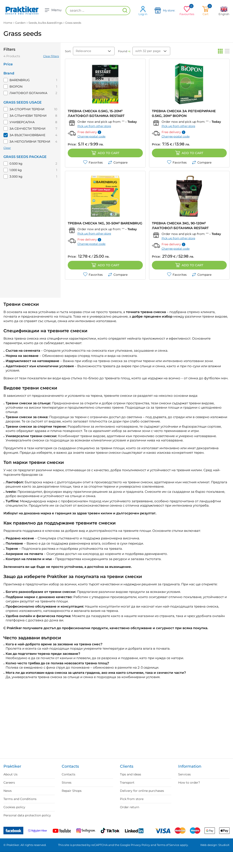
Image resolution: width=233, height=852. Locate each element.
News (7, 791)
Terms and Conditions (19, 799)
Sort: (68, 51)
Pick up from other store (94, 126)
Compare (118, 162)
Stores (66, 782)
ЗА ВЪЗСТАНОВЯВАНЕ (27, 135)
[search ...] (98, 10)
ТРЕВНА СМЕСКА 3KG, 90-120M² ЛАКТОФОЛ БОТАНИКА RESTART (180, 225)
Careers (9, 782)
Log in (143, 11)
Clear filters (51, 56)
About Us (10, 774)
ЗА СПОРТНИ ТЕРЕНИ (26, 109)
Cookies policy (14, 807)
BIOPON (15, 86)
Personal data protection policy (27, 815)
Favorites (93, 162)
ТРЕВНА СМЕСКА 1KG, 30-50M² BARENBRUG (105, 223)
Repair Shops (72, 791)
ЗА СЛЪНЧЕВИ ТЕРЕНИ (28, 116)
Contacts (68, 774)
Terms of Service (168, 845)
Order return (129, 807)
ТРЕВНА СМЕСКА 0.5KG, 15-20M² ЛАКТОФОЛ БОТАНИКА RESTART (96, 113)
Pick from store (131, 799)
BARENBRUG (19, 80)
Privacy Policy (140, 845)
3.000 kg (15, 176)
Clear (7, 148)
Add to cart (105, 153)
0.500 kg (15, 163)
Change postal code (91, 136)
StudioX (224, 845)
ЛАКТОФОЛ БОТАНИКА (28, 93)
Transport (127, 782)
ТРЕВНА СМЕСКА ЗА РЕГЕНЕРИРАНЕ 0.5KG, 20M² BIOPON (184, 113)
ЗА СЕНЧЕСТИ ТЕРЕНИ (27, 129)
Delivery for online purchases (142, 791)
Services (184, 774)
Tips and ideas (130, 774)
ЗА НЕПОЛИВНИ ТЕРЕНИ (29, 141)
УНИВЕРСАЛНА (22, 122)
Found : (124, 51)
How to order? (189, 782)
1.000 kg (15, 170)
